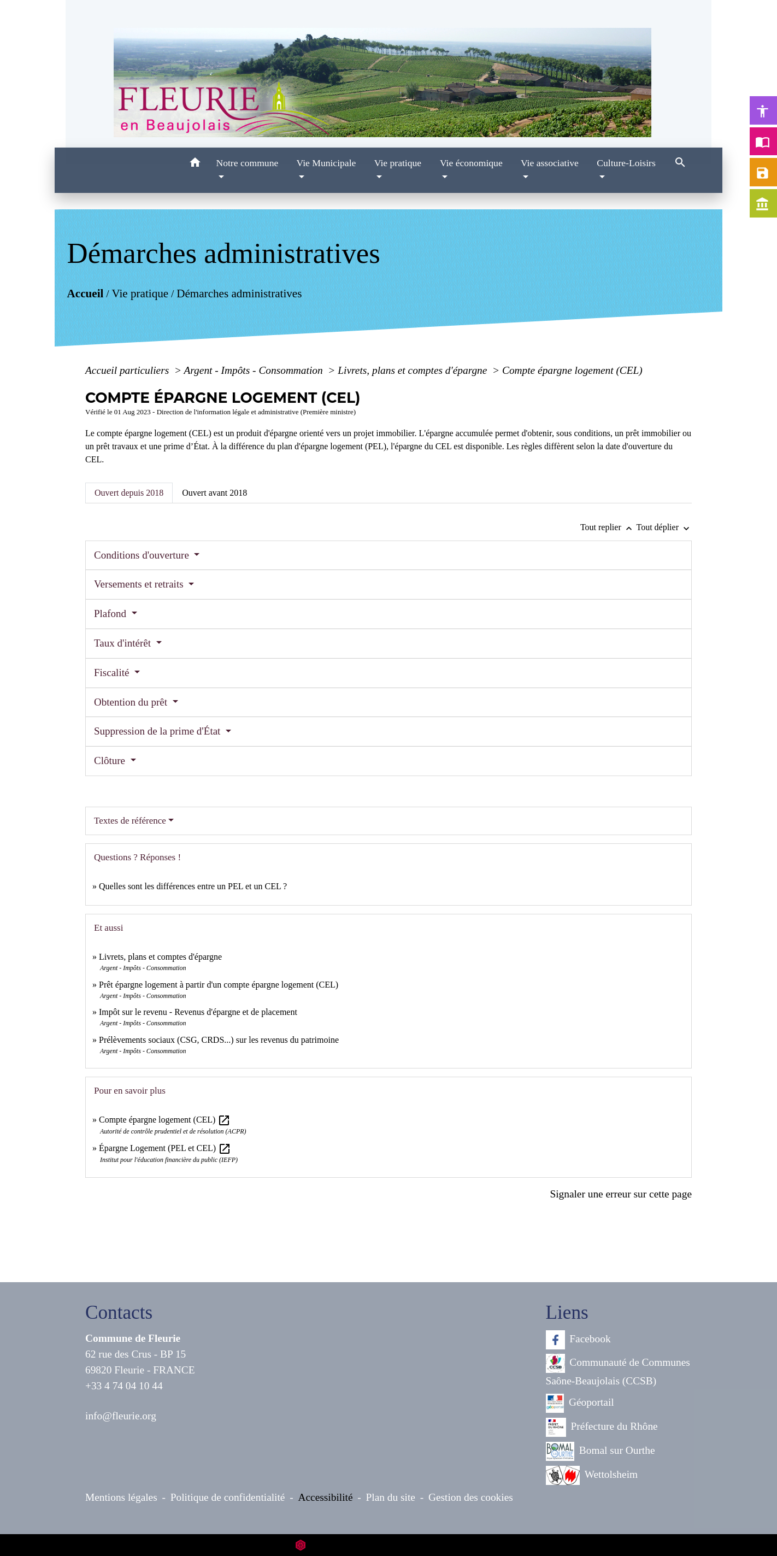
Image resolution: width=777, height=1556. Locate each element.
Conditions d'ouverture (143, 555)
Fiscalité (113, 672)
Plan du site (390, 1497)
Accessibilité (325, 1497)
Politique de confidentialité (227, 1497)
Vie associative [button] (550, 162)
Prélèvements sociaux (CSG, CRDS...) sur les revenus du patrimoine (219, 1039)
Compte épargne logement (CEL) (572, 370)
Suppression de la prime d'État (158, 731)
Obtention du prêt (132, 702)
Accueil (85, 293)
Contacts (118, 1312)
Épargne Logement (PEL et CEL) (165, 1148)
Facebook (578, 1339)
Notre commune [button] (247, 162)
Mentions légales (121, 1497)
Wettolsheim (592, 1475)
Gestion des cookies (470, 1497)
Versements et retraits (140, 584)
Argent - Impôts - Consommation (254, 370)
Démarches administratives (239, 293)
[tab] (129, 493)
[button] (195, 164)
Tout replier (608, 527)
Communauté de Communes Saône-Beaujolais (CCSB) (618, 1370)
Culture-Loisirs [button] (626, 162)
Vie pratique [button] (397, 162)
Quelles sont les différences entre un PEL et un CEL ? (193, 886)
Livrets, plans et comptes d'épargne (414, 370)
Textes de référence (130, 820)
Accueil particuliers (128, 370)
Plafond (111, 613)
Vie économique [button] (471, 162)
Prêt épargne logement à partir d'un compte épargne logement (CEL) (218, 984)
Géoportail (580, 1403)
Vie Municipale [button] (326, 162)
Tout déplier (664, 527)
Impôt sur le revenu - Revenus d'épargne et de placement (198, 1012)
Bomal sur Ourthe (600, 1451)
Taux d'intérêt (124, 643)
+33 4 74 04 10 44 (124, 1385)
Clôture (111, 760)
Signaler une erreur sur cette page (621, 1194)
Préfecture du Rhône (602, 1427)
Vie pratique (139, 293)
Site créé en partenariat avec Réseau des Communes (388, 1545)
